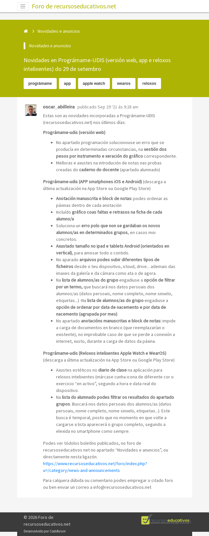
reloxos (150, 83)
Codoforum (58, 531)
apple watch (94, 83)
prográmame (40, 83)
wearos (123, 83)
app (67, 83)
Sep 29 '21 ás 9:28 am (118, 107)
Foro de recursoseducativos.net (74, 6)
